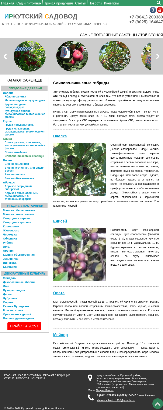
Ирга (6, 246)
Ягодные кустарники (25, 205)
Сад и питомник (28, 3)
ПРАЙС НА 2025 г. (24, 326)
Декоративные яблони (19, 282)
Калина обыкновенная (19, 254)
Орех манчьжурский (17, 314)
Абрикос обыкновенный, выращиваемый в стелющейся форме (21, 196)
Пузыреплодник (14, 290)
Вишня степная (15, 174)
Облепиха (10, 238)
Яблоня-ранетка (15, 96)
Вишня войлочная (17, 163)
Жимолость (11, 230)
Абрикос (9, 182)
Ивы (6, 286)
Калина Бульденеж (16, 306)
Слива (7, 138)
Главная (7, 3)
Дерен (7, 294)
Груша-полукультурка (19, 124)
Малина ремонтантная (18, 214)
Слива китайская (16, 152)
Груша (7, 121)
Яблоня (8, 92)
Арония (8, 250)
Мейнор (60, 335)
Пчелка (60, 136)
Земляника (10, 258)
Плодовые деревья (25, 88)
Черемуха (10, 234)
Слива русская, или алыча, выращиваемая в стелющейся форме (25, 145)
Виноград (10, 262)
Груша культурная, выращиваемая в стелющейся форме (25, 131)
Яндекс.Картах (105, 390)
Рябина (8, 242)
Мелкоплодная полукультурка (25, 100)
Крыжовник (11, 226)
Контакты (111, 3)
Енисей (60, 221)
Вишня (8, 160)
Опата (59, 293)
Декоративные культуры (25, 273)
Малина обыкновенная (19, 210)
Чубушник (10, 298)
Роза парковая (13, 310)
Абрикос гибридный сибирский (18, 188)
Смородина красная (17, 222)
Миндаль (9, 278)
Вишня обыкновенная (19, 178)
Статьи (80, 3)
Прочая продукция (58, 3)
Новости (95, 3)
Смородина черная (16, 218)
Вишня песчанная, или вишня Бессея (24, 169)
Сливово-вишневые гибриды (24, 156)
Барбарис (10, 266)
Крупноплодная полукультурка (15, 106)
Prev (5, 56)
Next (157, 56)
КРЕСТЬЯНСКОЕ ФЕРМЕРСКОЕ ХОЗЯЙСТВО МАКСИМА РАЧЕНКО (54, 24)
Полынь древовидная (18, 318)
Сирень (8, 302)
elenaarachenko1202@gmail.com (116, 400)
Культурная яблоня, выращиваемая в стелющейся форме (25, 114)
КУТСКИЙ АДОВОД (40, 16)
